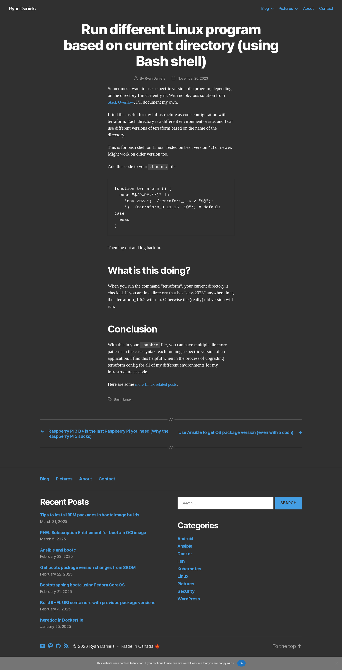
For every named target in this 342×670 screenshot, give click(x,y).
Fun (181, 563)
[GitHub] (58, 655)
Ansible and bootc (59, 552)
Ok (241, 663)
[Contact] (43, 655)
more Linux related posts (158, 384)
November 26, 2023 (192, 79)
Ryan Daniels (24, 8)
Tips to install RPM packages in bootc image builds (95, 517)
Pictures (286, 8)
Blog (265, 8)
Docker (185, 556)
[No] (336, 663)
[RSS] (66, 655)
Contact (326, 8)
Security (187, 593)
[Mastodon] (51, 655)
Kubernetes (190, 571)
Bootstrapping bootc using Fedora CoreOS (86, 587)
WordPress (190, 601)
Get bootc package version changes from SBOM (92, 569)
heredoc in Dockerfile (63, 629)
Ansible (186, 548)
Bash (118, 399)
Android (186, 540)
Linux (127, 399)
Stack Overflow (122, 102)
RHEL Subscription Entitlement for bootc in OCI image (98, 534)
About (308, 8)
